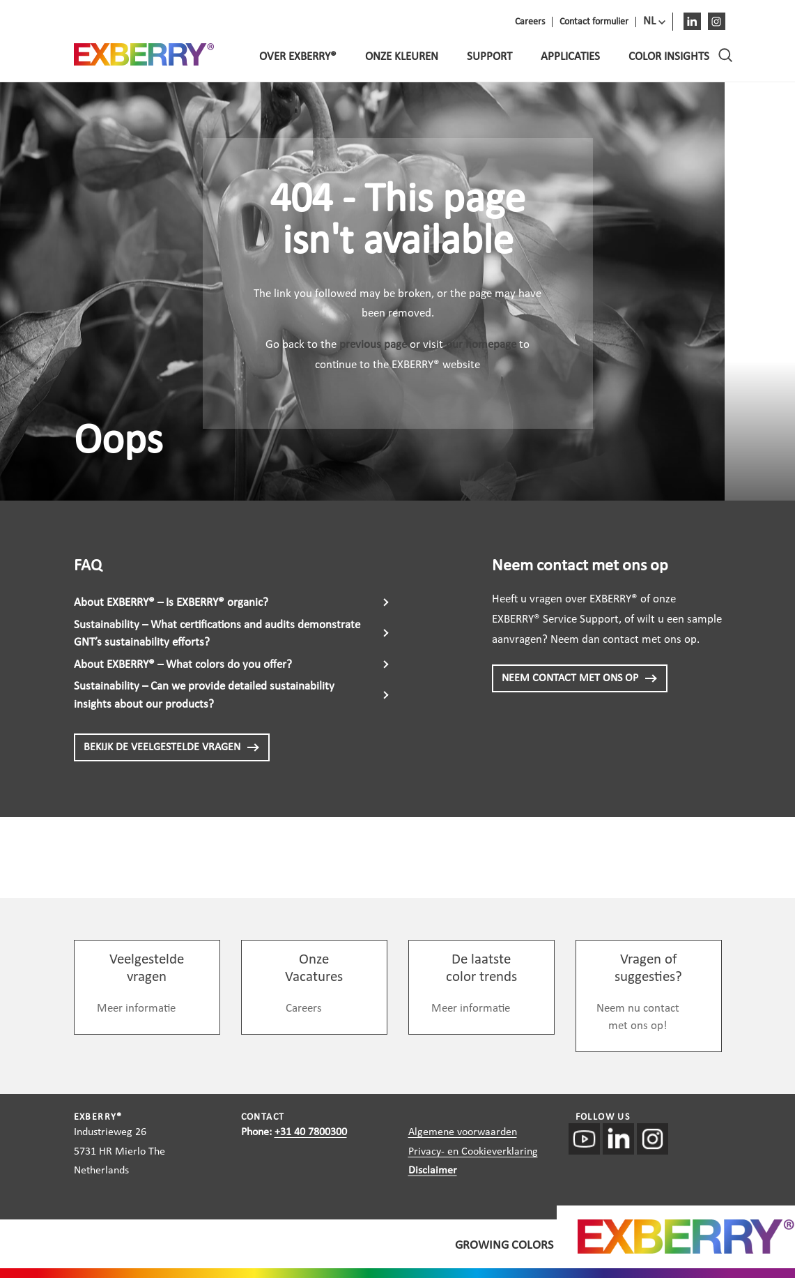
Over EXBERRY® (298, 57)
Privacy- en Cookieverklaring (473, 1151)
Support (489, 57)
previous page (373, 345)
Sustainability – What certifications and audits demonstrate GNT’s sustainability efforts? (217, 634)
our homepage (481, 345)
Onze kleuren (401, 57)
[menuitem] (654, 22)
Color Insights (668, 57)
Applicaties (570, 57)
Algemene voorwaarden (462, 1132)
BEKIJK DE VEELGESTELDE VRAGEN (172, 747)
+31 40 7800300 (311, 1132)
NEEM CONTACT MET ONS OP (580, 678)
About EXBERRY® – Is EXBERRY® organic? (171, 603)
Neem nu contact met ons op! (637, 1018)
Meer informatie (136, 1008)
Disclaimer (432, 1170)
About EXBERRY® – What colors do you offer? (183, 665)
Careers (304, 1008)
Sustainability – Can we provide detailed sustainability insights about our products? (204, 695)
